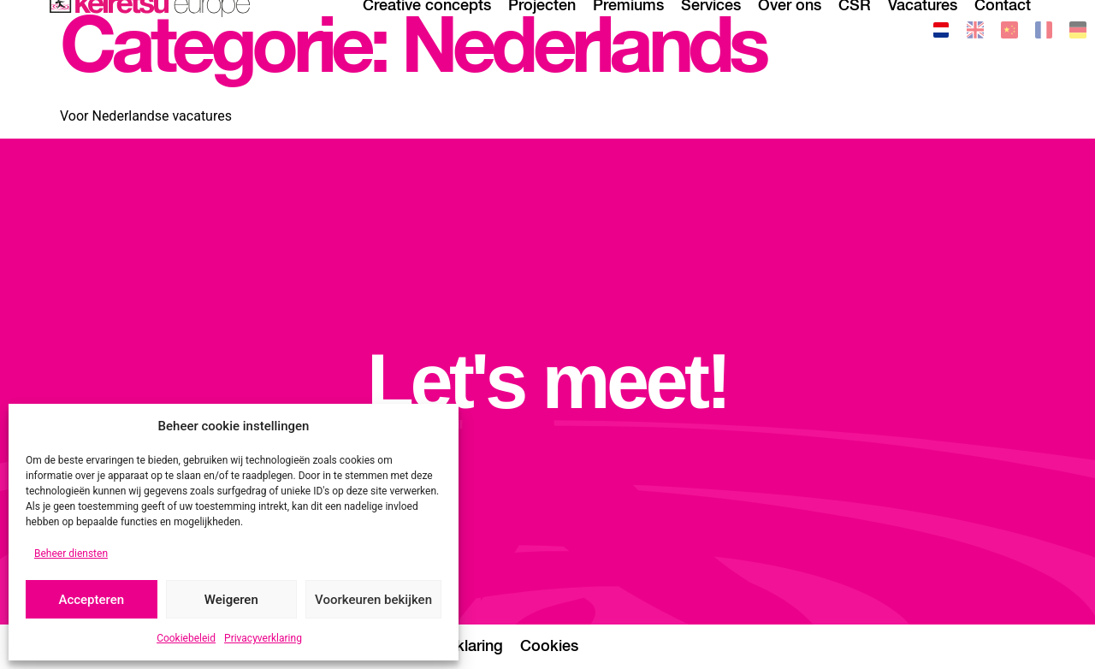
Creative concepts (427, 30)
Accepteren (91, 599)
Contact (1002, 30)
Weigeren (231, 599)
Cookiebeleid (186, 638)
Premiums (628, 30)
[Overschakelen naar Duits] (1077, 32)
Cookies (549, 646)
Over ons (789, 30)
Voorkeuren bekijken (373, 599)
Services (711, 30)
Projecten (542, 30)
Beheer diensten (71, 553)
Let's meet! (547, 381)
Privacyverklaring (263, 638)
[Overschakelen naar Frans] (1043, 32)
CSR (854, 30)
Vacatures (922, 30)
